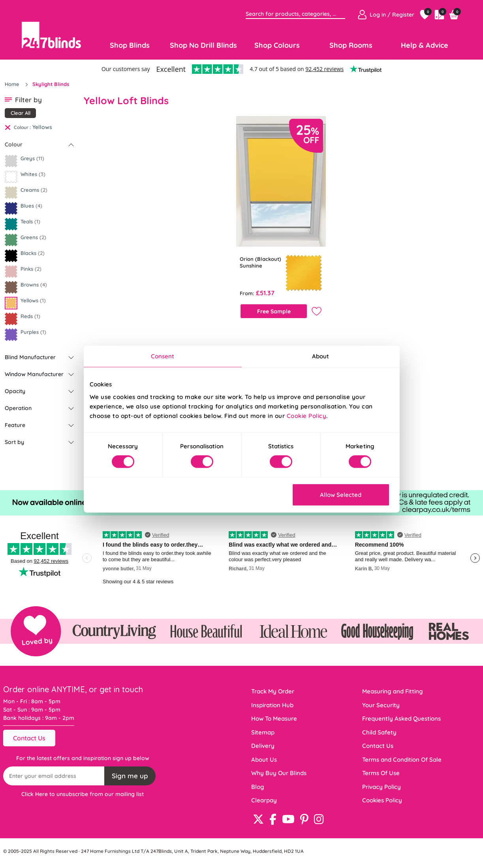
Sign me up (130, 776)
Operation (18, 408)
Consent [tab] (163, 356)
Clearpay (264, 800)
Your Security (381, 705)
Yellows (42, 127)
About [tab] (320, 356)
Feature (15, 425)
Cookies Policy (382, 800)
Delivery (262, 745)
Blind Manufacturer (30, 357)
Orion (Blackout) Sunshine (260, 262)
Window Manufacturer (34, 374)
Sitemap (262, 732)
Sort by (14, 442)
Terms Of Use (381, 773)
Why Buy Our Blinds (278, 773)
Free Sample (274, 311)
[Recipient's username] (54, 775)
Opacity (15, 391)
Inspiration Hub (272, 705)
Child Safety (379, 732)
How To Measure (274, 718)
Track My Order (272, 691)
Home (13, 84)
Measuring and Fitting (392, 691)
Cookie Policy (307, 415)
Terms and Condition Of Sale (402, 759)
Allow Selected (340, 494)
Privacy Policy (381, 787)
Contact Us (29, 738)
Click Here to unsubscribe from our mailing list (82, 794)
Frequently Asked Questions (401, 718)
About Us (264, 759)
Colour (14, 144)
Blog (257, 787)
